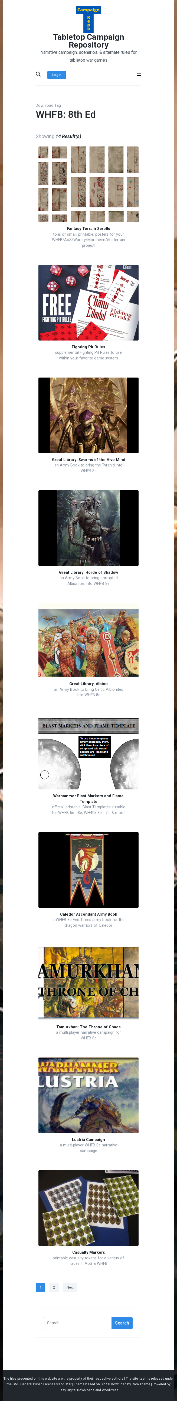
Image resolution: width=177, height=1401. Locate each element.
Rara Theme (141, 1384)
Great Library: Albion (88, 684)
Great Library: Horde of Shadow (88, 572)
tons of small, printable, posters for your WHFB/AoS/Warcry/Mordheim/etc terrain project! (88, 240)
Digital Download (113, 1384)
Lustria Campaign (88, 1140)
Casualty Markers (88, 1252)
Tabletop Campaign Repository (88, 40)
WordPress (110, 1390)
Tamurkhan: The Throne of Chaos (88, 1027)
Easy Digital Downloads (76, 1390)
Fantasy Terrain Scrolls (88, 228)
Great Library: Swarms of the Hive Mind (88, 460)
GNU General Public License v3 (36, 1384)
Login (56, 75)
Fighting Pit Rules (88, 347)
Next (70, 1287)
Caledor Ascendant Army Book (88, 914)
